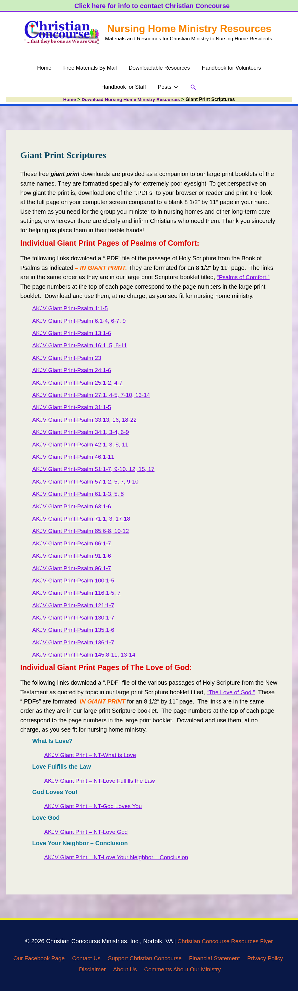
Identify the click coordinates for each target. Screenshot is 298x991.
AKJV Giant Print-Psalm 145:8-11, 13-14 (85, 655)
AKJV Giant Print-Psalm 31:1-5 (73, 407)
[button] (168, 88)
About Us (124, 969)
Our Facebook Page (34, 958)
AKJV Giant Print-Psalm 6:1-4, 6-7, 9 (80, 320)
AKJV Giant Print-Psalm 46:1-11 (75, 457)
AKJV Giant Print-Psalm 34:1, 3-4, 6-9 (82, 432)
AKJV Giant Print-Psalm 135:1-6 (75, 630)
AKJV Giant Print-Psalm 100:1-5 (75, 580)
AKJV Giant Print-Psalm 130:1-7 (75, 617)
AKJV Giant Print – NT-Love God (87, 831)
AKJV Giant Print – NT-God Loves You (95, 806)
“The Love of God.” (232, 692)
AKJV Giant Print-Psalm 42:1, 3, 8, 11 (82, 444)
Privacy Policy (268, 958)
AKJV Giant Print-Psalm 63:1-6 (73, 506)
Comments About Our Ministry (184, 969)
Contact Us (83, 958)
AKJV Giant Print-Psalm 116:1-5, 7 (78, 593)
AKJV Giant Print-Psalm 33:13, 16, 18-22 (86, 420)
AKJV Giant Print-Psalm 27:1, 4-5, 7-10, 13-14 (93, 395)
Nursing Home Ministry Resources (189, 25)
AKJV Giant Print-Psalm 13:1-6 (73, 333)
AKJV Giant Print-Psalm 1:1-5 (71, 308)
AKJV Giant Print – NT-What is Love (92, 755)
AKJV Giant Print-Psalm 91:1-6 (73, 556)
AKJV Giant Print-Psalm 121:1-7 (75, 605)
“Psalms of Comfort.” (244, 277)
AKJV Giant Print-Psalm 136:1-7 (75, 642)
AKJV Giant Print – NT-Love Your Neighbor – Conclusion (119, 857)
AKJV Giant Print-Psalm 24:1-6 (73, 370)
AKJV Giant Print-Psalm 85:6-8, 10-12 (82, 531)
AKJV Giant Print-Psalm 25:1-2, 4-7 (79, 382)
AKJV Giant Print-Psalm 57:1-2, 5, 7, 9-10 (87, 481)
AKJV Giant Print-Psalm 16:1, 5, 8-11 (81, 345)
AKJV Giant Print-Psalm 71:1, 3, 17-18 (83, 519)
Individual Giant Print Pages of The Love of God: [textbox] (106, 667)
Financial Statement (216, 958)
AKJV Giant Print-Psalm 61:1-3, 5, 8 (79, 494)
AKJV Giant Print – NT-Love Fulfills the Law (101, 781)
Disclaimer (91, 969)
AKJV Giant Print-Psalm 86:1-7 (73, 543)
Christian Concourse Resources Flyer (225, 941)
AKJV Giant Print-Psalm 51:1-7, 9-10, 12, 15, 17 (95, 469)
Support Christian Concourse (144, 958)
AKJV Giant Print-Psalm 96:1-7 (73, 568)
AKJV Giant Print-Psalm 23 (68, 358)
